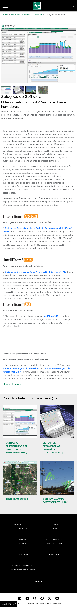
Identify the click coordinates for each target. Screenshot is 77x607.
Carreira (22, 539)
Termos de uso (54, 555)
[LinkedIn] (19, 598)
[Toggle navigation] (5, 6)
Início (5, 14)
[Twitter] (49, 598)
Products (38, 14)
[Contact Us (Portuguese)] (57, 598)
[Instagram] (34, 598)
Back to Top (9, 603)
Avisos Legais (23, 555)
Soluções (23, 528)
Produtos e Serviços (22, 524)
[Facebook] (42, 598)
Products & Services (20, 14)
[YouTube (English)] (27, 598)
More (38, 581)
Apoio (54, 528)
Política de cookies (54, 543)
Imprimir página (12, 384)
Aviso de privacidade (54, 539)
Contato (54, 524)
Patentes (22, 543)
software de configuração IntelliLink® (21, 368)
